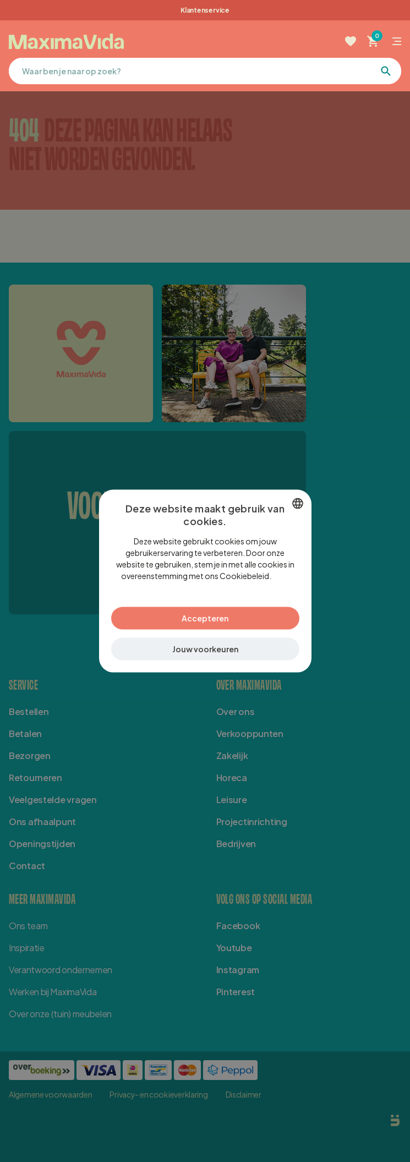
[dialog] (205, 581)
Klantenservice (205, 10)
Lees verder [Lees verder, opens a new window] (275, 581)
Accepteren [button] (205, 612)
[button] (205, 643)
